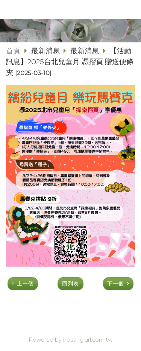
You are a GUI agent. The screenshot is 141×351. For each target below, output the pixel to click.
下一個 (115, 283)
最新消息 (46, 50)
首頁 (13, 50)
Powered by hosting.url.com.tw (70, 339)
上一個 (25, 283)
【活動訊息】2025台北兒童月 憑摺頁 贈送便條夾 (69, 61)
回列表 (70, 283)
